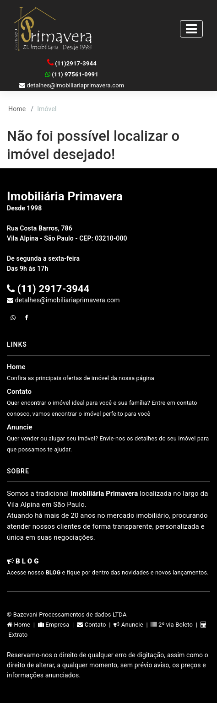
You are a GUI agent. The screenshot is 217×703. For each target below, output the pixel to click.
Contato (102, 402)
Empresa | (57, 624)
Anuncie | (132, 624)
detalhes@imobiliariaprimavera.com (71, 85)
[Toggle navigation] (191, 29)
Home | (22, 624)
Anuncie (108, 438)
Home (17, 109)
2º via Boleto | (175, 624)
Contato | (95, 624)
